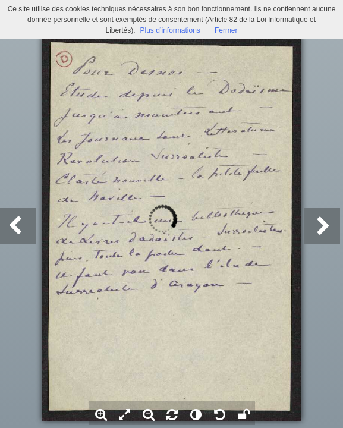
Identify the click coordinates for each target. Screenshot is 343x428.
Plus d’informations (170, 30)
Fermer (226, 30)
